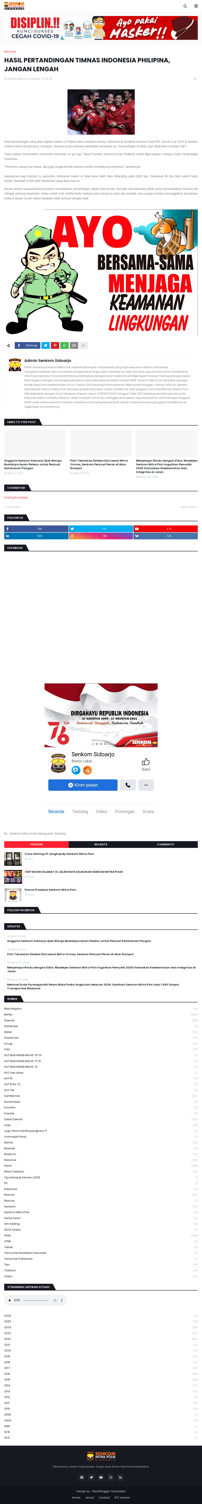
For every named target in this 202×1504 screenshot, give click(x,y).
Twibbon (101, 1270)
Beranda (10, 52)
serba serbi (101, 1218)
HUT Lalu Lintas (101, 1073)
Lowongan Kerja (101, 1137)
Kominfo (101, 1107)
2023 (101, 1333)
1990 (101, 1426)
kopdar (101, 1113)
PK (101, 1183)
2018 (101, 1362)
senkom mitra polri (101, 1212)
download (101, 1038)
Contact (104, 1498)
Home (76, 1498)
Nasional (101, 1160)
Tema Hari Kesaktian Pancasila (101, 1253)
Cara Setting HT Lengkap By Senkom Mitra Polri (59, 854)
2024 (101, 1327)
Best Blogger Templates (109, 1491)
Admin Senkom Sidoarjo (47, 360)
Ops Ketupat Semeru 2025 (101, 1177)
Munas (101, 1142)
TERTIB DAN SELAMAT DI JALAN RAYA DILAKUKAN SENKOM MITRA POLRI (74, 872)
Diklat (101, 1032)
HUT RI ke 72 (101, 1084)
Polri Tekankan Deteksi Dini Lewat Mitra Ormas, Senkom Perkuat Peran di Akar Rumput (99, 464)
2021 (101, 1345)
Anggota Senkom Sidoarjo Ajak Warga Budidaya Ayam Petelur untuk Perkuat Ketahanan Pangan (33, 464)
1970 (101, 1438)
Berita (101, 1015)
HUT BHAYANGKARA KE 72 (101, 1067)
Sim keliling (101, 1224)
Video (101, 1276)
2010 (101, 1409)
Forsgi (101, 1044)
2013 (101, 1391)
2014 (101, 1385)
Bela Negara (101, 1009)
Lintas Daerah (101, 1119)
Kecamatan (101, 1102)
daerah (101, 1020)
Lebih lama (188, 507)
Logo (101, 1125)
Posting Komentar (16, 498)
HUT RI (101, 1078)
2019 (101, 1356)
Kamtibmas (101, 1096)
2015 (101, 1380)
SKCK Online (101, 1230)
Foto (101, 1049)
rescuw (101, 1201)
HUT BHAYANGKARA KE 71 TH (101, 1061)
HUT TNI (101, 1090)
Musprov (101, 1154)
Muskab (101, 1148)
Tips (101, 1264)
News (101, 1166)
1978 (101, 1432)
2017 (101, 1368)
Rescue (101, 1195)
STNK (101, 1241)
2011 (101, 1403)
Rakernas (101, 1189)
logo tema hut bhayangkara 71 (101, 1131)
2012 (101, 1397)
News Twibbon (101, 1172)
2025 (101, 1321)
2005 (101, 1415)
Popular (36, 844)
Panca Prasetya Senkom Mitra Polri (50, 890)
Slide (101, 1235)
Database (101, 1026)
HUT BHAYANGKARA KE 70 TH (101, 1055)
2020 (101, 1350)
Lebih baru (13, 507)
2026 (101, 1316)
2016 (101, 1374)
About (90, 1498)
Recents (100, 844)
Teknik (101, 1247)
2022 (101, 1339)
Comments (165, 844)
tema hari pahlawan (101, 1259)
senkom (101, 1207)
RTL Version (122, 1498)
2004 (101, 1420)
